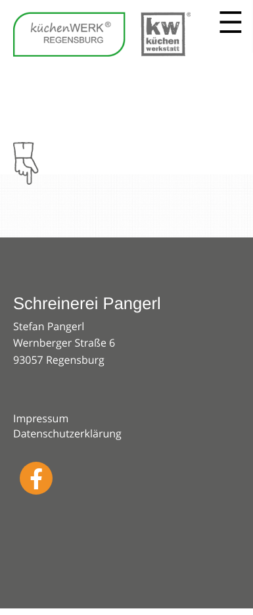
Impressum (40, 418)
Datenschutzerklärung (67, 433)
